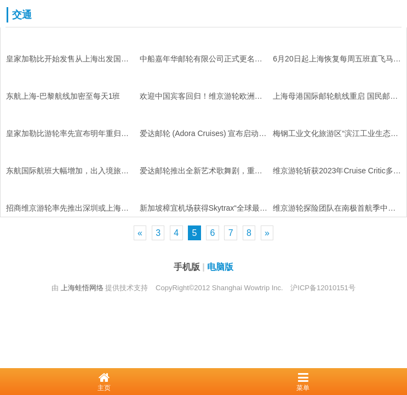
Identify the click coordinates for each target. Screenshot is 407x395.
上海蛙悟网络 (82, 288)
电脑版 (220, 267)
